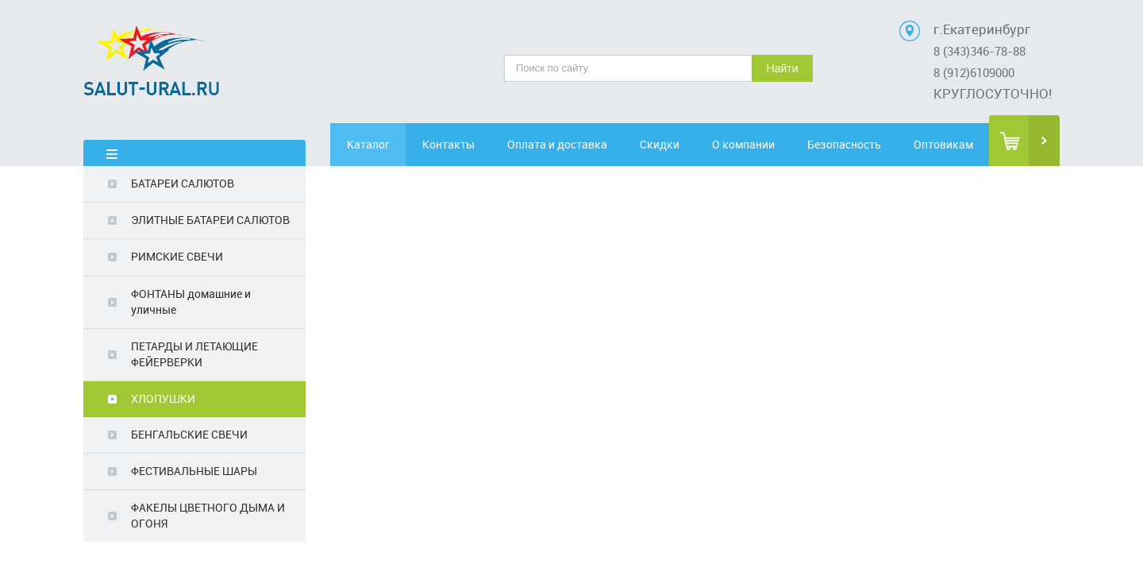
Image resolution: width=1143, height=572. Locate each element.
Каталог (375, 144)
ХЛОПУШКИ (163, 398)
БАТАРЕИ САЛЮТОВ (182, 183)
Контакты (466, 144)
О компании (763, 144)
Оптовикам (944, 144)
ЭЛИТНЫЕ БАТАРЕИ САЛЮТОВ (210, 219)
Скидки (672, 144)
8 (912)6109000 (973, 72)
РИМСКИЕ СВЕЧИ (177, 256)
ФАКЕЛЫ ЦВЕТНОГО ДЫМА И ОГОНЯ (208, 515)
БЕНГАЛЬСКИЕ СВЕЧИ (189, 434)
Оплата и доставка (569, 144)
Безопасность (854, 144)
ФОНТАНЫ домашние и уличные (191, 301)
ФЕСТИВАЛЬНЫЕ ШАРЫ (194, 470)
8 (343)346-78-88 (979, 51)
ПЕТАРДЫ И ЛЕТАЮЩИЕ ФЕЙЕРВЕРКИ (194, 353)
